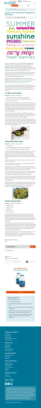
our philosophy (8, 337)
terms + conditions (9, 367)
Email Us (8, 256)
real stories (7, 358)
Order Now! (15, 5)
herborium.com (8, 334)
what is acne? (8, 344)
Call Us (12, 258)
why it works (7, 356)
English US (27, 1)
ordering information (9, 364)
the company (7, 335)
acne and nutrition (8, 350)
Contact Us (7, 374)
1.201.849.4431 (13, 1)
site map (7, 370)
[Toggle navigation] (34, 3)
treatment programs (9, 355)
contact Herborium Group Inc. (11, 338)
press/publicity (8, 340)
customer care (8, 362)
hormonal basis (25, 79)
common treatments (9, 349)
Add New (33, 246)
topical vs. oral (8, 346)
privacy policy (8, 365)
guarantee (7, 368)
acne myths (7, 347)
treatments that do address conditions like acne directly (16, 82)
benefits (13, 164)
